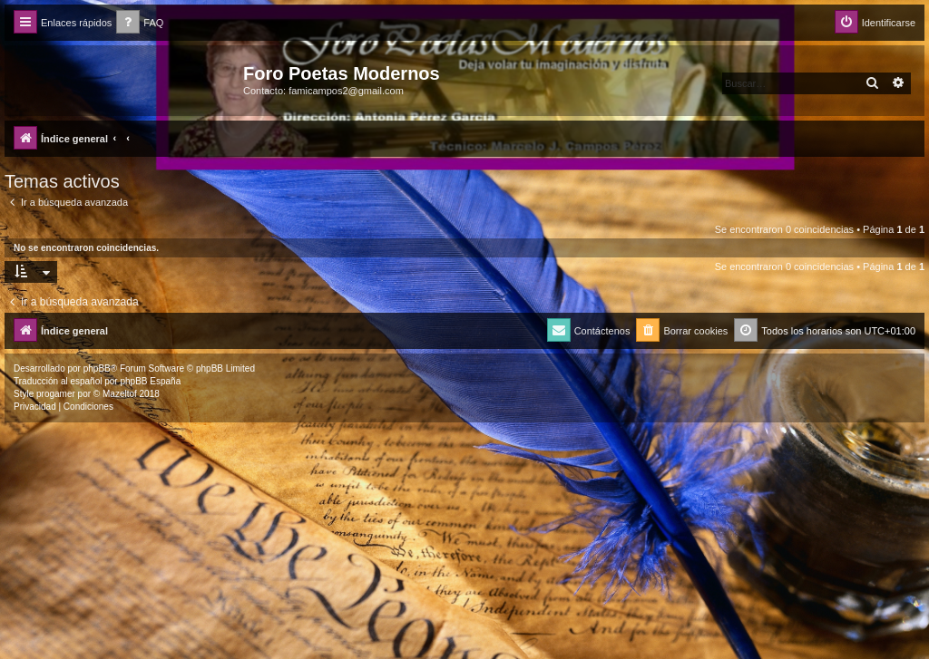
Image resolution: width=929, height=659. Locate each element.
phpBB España (150, 381)
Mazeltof (120, 394)
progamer (55, 394)
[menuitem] (139, 23)
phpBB (97, 368)
